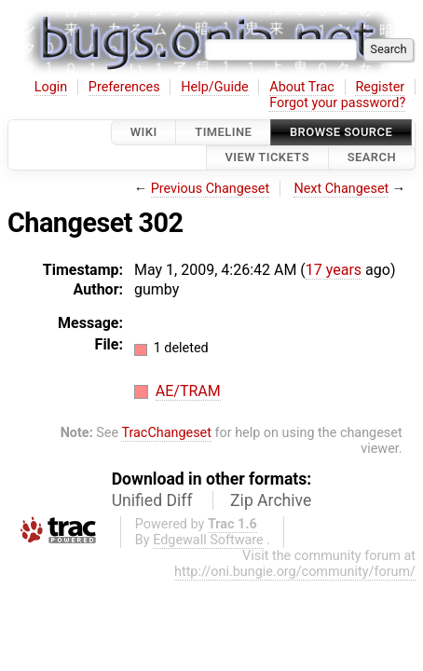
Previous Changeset (210, 189)
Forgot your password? (337, 103)
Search (372, 158)
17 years (334, 270)
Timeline (223, 132)
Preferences (124, 87)
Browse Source (341, 132)
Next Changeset (341, 189)
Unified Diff (152, 500)
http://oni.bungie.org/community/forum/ (295, 572)
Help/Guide (214, 87)
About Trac (301, 87)
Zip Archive (270, 500)
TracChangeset (166, 433)
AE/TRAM (188, 391)
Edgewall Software (208, 540)
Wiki (143, 132)
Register (379, 87)
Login (51, 87)
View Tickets (267, 158)
